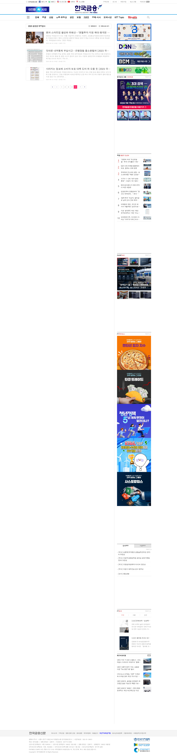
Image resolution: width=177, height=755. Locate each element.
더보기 (147, 77)
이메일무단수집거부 (140, 733)
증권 (44, 17)
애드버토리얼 (121, 655)
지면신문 (143, 2)
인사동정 (125, 546)
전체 (37, 17)
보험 (79, 17)
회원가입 (123, 2)
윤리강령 (79, 733)
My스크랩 (133, 2)
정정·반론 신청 (70, 733)
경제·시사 (96, 17)
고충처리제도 (128, 733)
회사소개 (54, 733)
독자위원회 (87, 733)
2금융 (86, 17)
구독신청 (106, 2)
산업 (51, 17)
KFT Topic (119, 17)
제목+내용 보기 (105, 26)
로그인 (115, 2)
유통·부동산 (61, 17)
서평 (134, 615)
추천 (122, 615)
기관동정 (143, 546)
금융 (72, 17)
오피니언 (108, 17)
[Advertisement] (134, 137)
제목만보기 (94, 26)
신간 (145, 615)
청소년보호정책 (117, 733)
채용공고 (95, 733)
